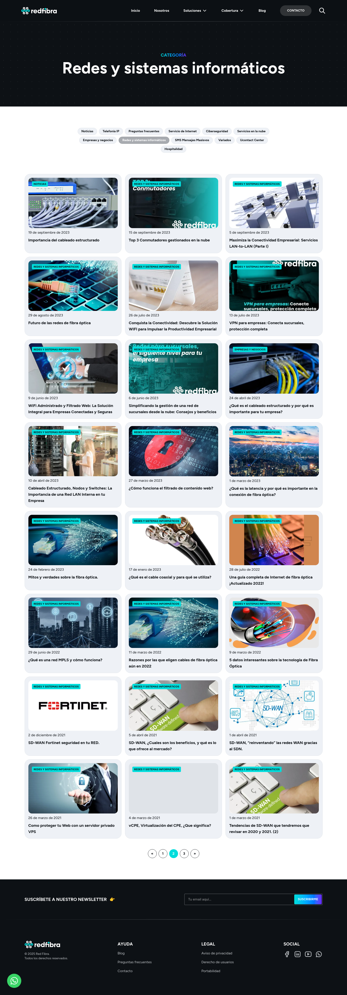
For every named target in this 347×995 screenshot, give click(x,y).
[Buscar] (322, 10)
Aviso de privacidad (216, 953)
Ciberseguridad (217, 131)
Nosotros (161, 10)
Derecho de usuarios (217, 962)
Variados (224, 140)
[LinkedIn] (297, 954)
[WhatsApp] (318, 954)
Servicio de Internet (183, 131)
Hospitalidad (173, 149)
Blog (262, 10)
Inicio (135, 10)
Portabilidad (210, 971)
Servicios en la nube (251, 131)
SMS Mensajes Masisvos (192, 140)
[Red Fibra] (39, 10)
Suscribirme (308, 899)
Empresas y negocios (98, 140)
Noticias (87, 131)
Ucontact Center (252, 140)
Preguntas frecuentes (144, 131)
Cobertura (233, 10)
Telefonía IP (111, 131)
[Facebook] (286, 954)
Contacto (295, 10)
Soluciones (195, 10)
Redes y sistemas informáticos (144, 140)
